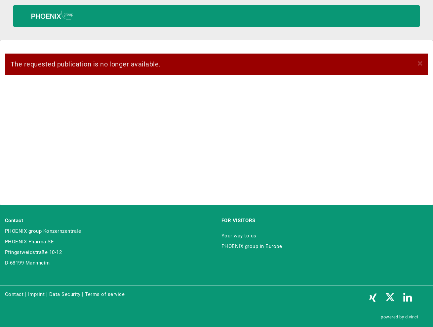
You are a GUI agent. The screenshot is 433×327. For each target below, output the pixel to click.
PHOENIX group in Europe (251, 246)
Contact (14, 294)
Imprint (36, 294)
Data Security (65, 294)
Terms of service (105, 294)
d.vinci (411, 316)
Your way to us (238, 236)
